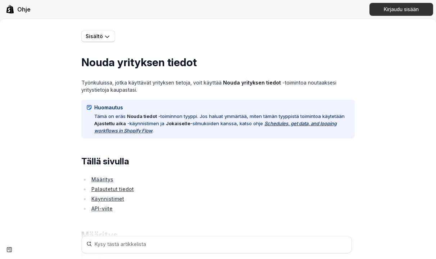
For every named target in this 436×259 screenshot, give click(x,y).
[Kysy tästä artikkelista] (216, 244)
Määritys (102, 179)
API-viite (102, 208)
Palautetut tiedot (112, 189)
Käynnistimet (107, 199)
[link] (18, 9)
